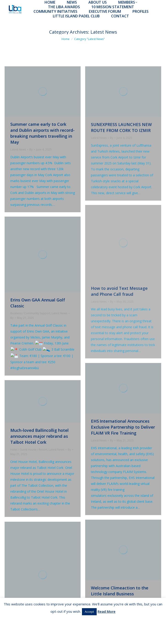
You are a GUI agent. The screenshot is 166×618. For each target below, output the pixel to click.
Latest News (18, 149)
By (31, 149)
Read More (106, 611)
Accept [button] (89, 612)
